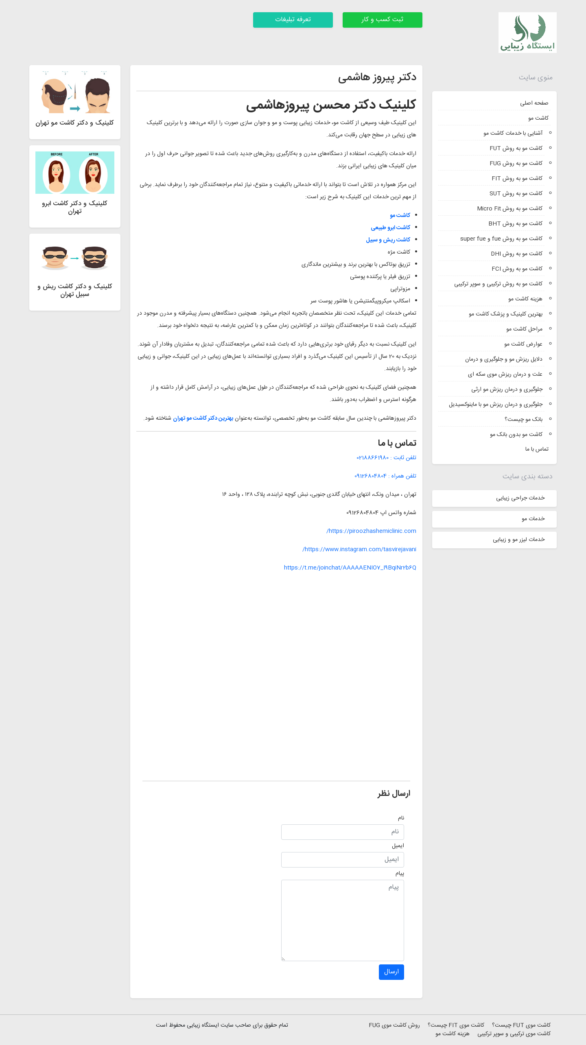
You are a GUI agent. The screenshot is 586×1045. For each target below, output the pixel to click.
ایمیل (398, 846)
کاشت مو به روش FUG (516, 164)
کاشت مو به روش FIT (517, 179)
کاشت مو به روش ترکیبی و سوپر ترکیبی (498, 284)
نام (401, 818)
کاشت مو (538, 118)
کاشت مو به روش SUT (516, 194)
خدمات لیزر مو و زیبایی (518, 540)
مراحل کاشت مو (524, 329)
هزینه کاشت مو (525, 299)
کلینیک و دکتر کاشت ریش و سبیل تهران (74, 290)
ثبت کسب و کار (382, 19)
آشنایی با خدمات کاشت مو (512, 133)
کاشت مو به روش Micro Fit (509, 209)
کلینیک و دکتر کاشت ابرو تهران (74, 207)
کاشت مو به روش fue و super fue (501, 239)
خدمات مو (533, 519)
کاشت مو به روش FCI (517, 269)
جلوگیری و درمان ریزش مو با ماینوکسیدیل (495, 405)
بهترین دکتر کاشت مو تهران (203, 418)
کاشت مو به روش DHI (516, 254)
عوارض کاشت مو (523, 344)
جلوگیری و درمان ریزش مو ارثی (506, 389)
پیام (400, 874)
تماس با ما (537, 449)
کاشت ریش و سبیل (388, 240)
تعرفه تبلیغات (293, 19)
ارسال (391, 971)
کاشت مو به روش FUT (516, 148)
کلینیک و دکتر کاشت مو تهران (74, 123)
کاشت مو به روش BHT (515, 224)
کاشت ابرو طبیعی (390, 228)
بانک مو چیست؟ (523, 420)
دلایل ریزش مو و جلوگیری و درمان (503, 359)
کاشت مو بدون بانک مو (516, 435)
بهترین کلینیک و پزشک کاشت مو (505, 314)
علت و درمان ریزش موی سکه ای (505, 374)
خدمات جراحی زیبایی (520, 498)
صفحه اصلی (534, 103)
